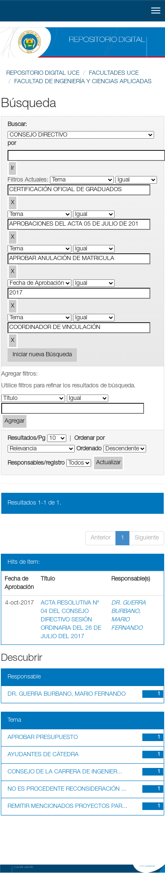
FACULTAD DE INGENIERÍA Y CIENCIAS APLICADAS (83, 82)
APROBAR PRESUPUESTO (43, 738)
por (12, 144)
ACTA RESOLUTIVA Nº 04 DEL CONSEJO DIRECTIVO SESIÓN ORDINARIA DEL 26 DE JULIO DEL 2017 (71, 620)
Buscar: (17, 125)
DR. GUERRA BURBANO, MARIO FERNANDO (67, 694)
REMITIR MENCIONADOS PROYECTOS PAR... (67, 807)
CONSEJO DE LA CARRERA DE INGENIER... (65, 772)
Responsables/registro (36, 463)
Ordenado (89, 449)
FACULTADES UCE (114, 73)
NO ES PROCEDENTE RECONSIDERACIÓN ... (67, 789)
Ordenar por (89, 439)
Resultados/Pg (26, 439)
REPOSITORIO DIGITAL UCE (42, 73)
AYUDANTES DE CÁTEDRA (43, 755)
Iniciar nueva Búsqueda (42, 355)
